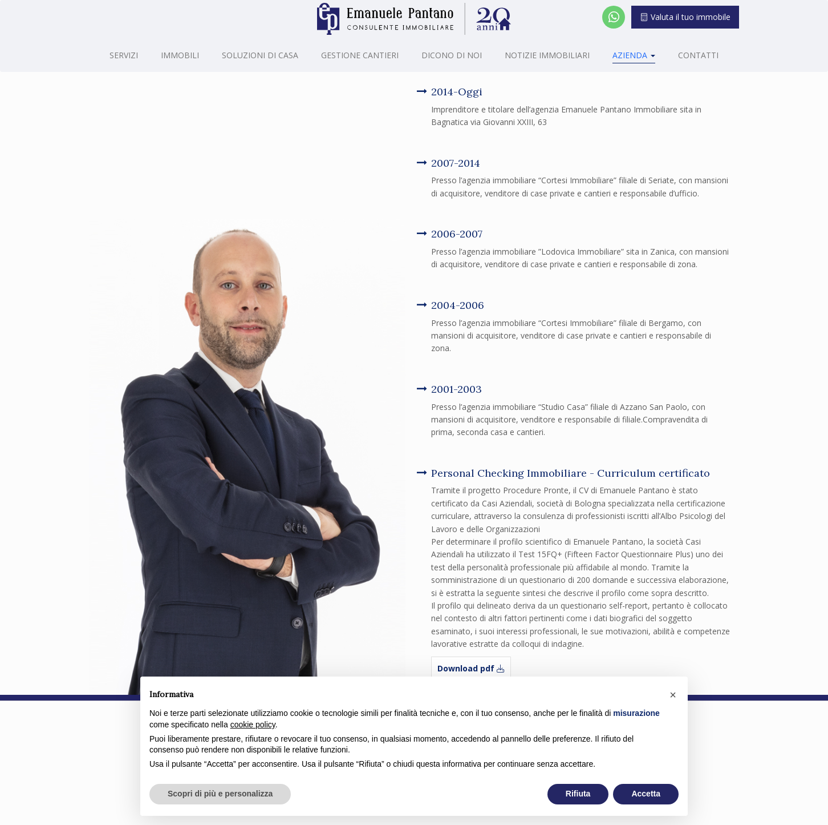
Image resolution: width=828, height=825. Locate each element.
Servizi (123, 55)
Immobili (180, 55)
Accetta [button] (645, 793)
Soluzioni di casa (260, 55)
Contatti (698, 55)
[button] (673, 695)
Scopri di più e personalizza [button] (220, 793)
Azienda (633, 55)
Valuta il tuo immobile (685, 16)
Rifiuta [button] (578, 793)
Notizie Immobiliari (547, 55)
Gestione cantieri (360, 55)
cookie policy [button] (252, 724)
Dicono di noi (451, 55)
